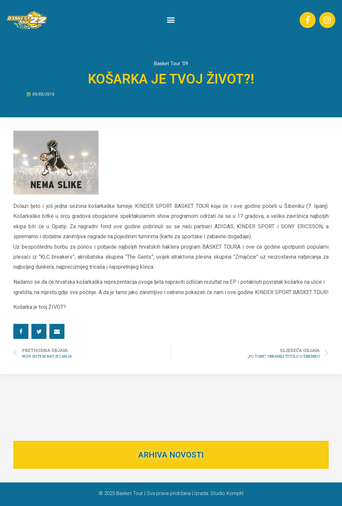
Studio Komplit (226, 493)
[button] (171, 20)
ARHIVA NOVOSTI (171, 455)
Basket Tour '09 (171, 63)
